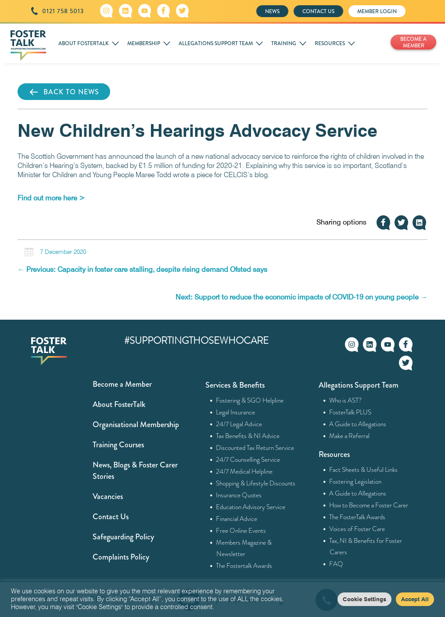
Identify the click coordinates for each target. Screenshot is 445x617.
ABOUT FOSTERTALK (83, 43)
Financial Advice (236, 519)
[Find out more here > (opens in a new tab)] (51, 198)
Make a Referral (350, 436)
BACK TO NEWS (64, 92)
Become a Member (122, 384)
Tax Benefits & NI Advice (248, 436)
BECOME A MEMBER (413, 42)
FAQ (336, 564)
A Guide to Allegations (358, 424)
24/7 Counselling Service (248, 459)
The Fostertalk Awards (244, 566)
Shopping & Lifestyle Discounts (255, 483)
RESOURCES (330, 43)
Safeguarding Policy (123, 536)
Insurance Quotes (239, 495)
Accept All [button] (415, 599)
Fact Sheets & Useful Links (364, 469)
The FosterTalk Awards (357, 517)
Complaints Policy (121, 557)
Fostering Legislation (355, 481)
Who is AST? (346, 400)
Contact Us (111, 516)
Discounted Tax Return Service (255, 448)
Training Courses (118, 444)
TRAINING (283, 43)
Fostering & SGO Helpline (250, 400)
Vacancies (108, 496)
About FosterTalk (119, 404)
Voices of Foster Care (357, 529)
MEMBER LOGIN (377, 11)
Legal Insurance (235, 412)
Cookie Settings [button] (364, 599)
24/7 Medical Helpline (244, 471)
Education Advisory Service (250, 507)
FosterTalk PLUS (350, 412)
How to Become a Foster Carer (369, 505)
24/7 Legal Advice (239, 424)
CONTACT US (318, 11)
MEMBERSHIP (143, 43)
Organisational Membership (136, 424)
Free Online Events (241, 530)
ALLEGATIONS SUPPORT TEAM (216, 43)
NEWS (272, 11)
